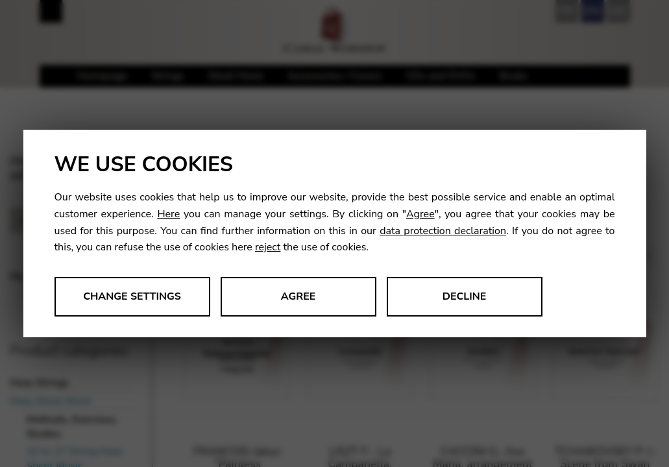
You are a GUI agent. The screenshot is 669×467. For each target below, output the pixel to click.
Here (168, 214)
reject (267, 247)
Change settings (132, 296)
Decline (465, 296)
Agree (420, 214)
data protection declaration (443, 231)
